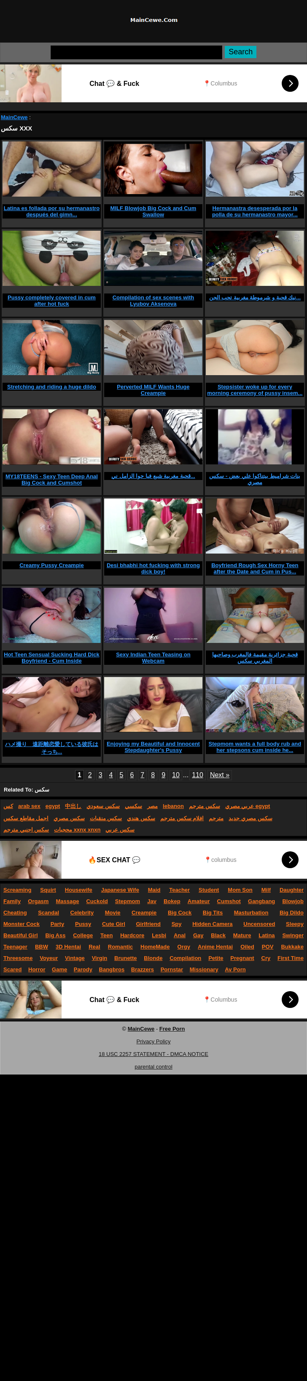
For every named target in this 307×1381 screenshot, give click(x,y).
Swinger (293, 935)
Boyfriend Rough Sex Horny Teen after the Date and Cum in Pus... (254, 568)
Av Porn (235, 969)
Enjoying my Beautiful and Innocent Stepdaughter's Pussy (153, 747)
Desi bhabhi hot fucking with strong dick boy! (153, 568)
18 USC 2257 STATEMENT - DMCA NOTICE (153, 1054)
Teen (106, 935)
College (83, 935)
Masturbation (251, 912)
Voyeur (49, 958)
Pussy (83, 924)
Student (209, 890)
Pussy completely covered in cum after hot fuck (52, 300)
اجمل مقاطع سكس (25, 818)
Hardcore (132, 935)
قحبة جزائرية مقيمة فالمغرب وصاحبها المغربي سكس (255, 657)
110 (197, 774)
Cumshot (229, 901)
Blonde (153, 958)
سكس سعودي (103, 806)
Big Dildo (292, 912)
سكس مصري (69, 818)
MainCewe (14, 117)
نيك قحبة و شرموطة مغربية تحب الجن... (255, 297)
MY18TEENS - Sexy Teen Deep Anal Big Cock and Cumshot (51, 479)
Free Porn (172, 1029)
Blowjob (293, 901)
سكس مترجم (204, 806)
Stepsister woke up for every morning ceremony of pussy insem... (254, 390)
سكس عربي (120, 829)
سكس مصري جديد (250, 818)
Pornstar (172, 969)
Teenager (15, 947)
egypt (53, 806)
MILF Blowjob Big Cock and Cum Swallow (153, 211)
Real (94, 947)
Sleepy (295, 924)
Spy (177, 924)
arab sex (29, 806)
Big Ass (55, 935)
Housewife (78, 890)
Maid (154, 890)
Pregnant (242, 958)
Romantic (120, 947)
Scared (12, 969)
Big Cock (179, 912)
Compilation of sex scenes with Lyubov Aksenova (153, 300)
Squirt (48, 890)
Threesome (17, 958)
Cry (266, 958)
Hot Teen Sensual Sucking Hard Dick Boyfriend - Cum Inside (52, 657)
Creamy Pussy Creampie (51, 565)
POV (267, 947)
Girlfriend (148, 924)
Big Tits (213, 912)
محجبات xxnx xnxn (77, 829)
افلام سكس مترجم (182, 818)
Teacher (179, 890)
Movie (113, 912)
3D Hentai (68, 947)
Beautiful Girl (20, 935)
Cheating (15, 912)
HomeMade (155, 947)
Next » (219, 774)
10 (176, 774)
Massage (67, 901)
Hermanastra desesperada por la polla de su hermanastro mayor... (255, 211)
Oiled (247, 947)
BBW (41, 947)
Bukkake (292, 947)
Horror (36, 969)
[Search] (136, 52)
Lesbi (159, 935)
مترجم (216, 818)
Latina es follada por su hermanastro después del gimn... (52, 211)
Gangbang (261, 901)
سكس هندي (141, 818)
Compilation (185, 958)
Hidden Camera (212, 924)
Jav (151, 901)
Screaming (17, 890)
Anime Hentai (215, 947)
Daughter (292, 890)
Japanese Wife (120, 890)
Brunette (125, 958)
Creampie (144, 912)
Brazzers (142, 969)
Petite (215, 958)
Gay (198, 935)
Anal (180, 935)
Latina (267, 935)
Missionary (204, 969)
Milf (266, 890)
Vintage (75, 958)
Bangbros (112, 969)
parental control (153, 1067)
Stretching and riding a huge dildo (51, 387)
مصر (152, 806)
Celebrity (82, 912)
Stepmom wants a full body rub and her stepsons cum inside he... (255, 747)
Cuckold (97, 901)
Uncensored (259, 924)
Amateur (199, 901)
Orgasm (38, 901)
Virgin (100, 958)
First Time (290, 958)
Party (58, 924)
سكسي (133, 806)
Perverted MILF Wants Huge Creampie (153, 390)
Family (12, 901)
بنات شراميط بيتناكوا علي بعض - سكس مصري (254, 479)
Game (59, 969)
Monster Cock (21, 924)
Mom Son (240, 890)
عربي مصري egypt (247, 806)
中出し (73, 806)
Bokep (172, 901)
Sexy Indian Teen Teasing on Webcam (153, 657)
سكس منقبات (106, 818)
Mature (242, 935)
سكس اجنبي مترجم (26, 829)
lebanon (173, 806)
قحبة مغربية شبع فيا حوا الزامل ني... (153, 476)
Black (218, 935)
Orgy (184, 947)
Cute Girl (113, 924)
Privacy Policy (154, 1041)
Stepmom (127, 901)
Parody (83, 969)
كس (8, 806)
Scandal (48, 912)
